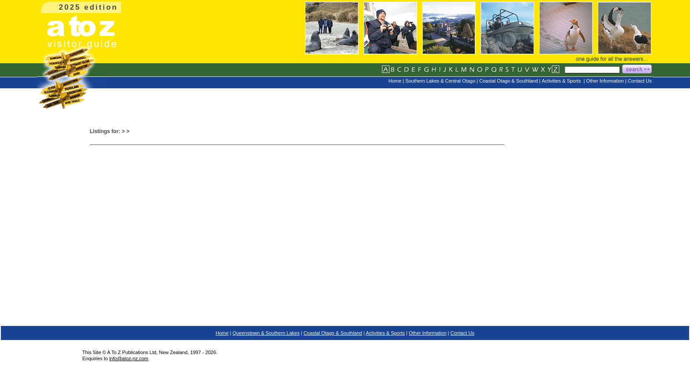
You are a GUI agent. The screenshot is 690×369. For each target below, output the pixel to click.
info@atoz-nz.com (128, 358)
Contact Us (462, 333)
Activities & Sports (385, 333)
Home (222, 333)
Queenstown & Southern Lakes (265, 333)
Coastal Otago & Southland (333, 333)
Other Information (428, 333)
